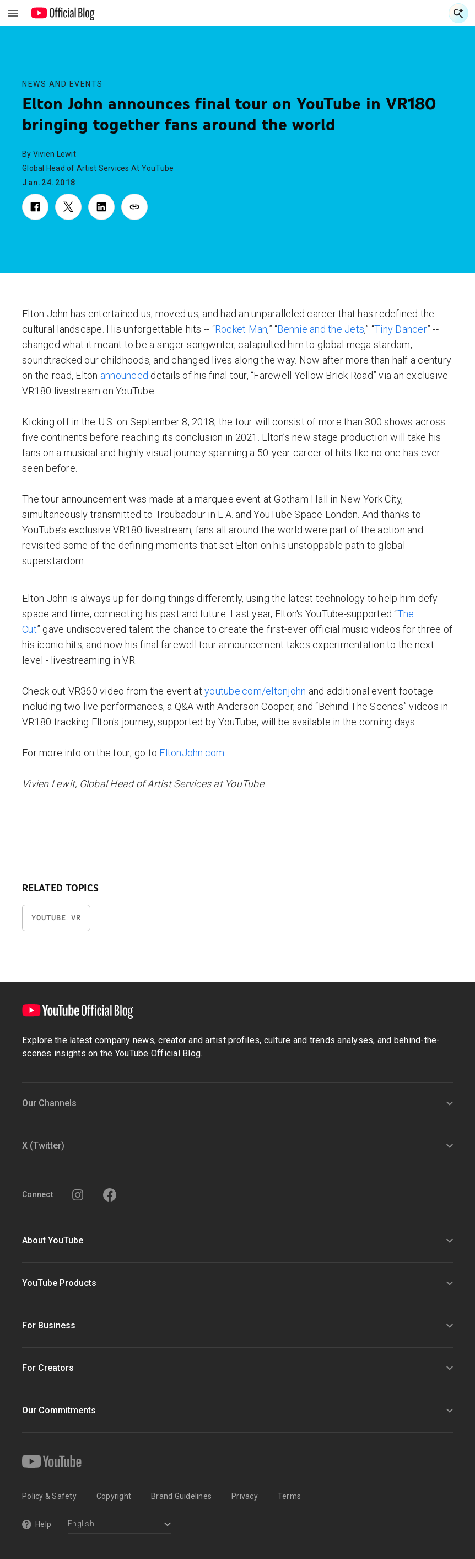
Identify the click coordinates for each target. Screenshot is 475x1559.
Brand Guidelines (181, 1496)
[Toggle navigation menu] (13, 13)
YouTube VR (56, 917)
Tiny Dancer (400, 329)
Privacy (244, 1496)
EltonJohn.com (191, 753)
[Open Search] (458, 13)
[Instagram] (77, 1195)
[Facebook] (109, 1195)
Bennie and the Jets (320, 329)
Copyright (113, 1496)
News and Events (62, 83)
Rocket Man (241, 329)
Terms (289, 1496)
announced (124, 375)
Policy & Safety (49, 1496)
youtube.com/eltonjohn (255, 691)
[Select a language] (119, 1525)
